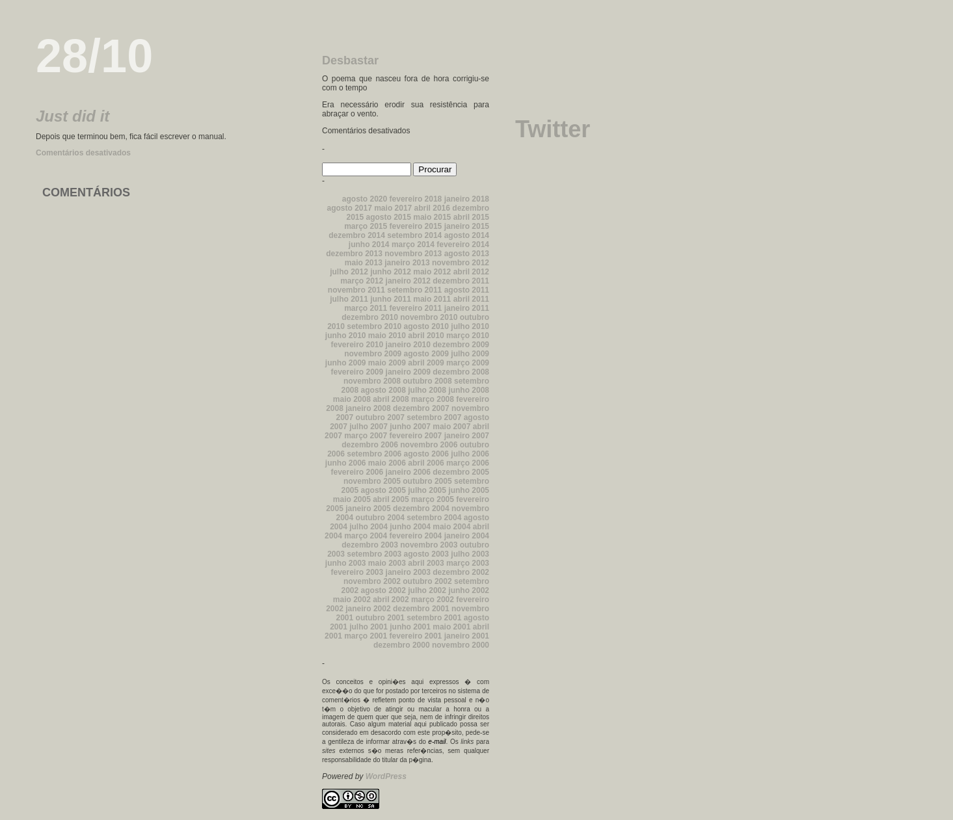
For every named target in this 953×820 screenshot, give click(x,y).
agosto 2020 (364, 199)
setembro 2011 (414, 290)
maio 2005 (352, 499)
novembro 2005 (372, 481)
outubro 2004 (380, 517)
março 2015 (365, 226)
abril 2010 (426, 335)
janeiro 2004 (466, 535)
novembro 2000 (460, 645)
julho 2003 (470, 554)
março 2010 (467, 335)
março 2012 (361, 280)
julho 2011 (349, 299)
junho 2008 (468, 390)
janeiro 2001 (466, 636)
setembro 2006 (374, 453)
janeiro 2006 (408, 472)
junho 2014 (369, 244)
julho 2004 (368, 526)
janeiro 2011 (466, 308)
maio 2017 (393, 208)
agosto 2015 (388, 217)
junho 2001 (410, 626)
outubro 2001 (380, 617)
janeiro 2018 (466, 199)
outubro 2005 (427, 481)
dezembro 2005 (461, 472)
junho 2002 (468, 590)
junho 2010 (345, 335)
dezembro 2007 (421, 408)
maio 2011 (432, 299)
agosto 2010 (426, 326)
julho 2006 (470, 453)
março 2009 (467, 362)
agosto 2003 (426, 554)
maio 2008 (352, 399)
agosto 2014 (466, 235)
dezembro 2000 (401, 645)
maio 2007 (451, 426)
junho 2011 (390, 299)
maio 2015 (432, 217)
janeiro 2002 (367, 608)
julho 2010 (470, 326)
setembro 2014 (414, 235)
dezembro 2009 (461, 344)
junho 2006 (345, 463)
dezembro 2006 (370, 444)
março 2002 (432, 599)
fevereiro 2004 (416, 535)
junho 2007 (410, 426)
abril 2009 (426, 362)
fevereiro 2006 (356, 472)
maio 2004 (451, 526)
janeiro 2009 (408, 372)
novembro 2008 (372, 381)
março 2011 (365, 308)
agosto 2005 (383, 490)
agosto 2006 (426, 453)
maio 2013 (364, 262)
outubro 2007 (380, 417)
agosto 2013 (466, 253)
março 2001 (365, 636)
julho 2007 (368, 426)
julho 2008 (427, 390)
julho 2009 (470, 353)
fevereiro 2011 (416, 308)
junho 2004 (410, 526)
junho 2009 (345, 362)
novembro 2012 (460, 262)
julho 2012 (349, 271)
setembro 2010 (374, 326)
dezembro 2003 (370, 544)
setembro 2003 (374, 554)
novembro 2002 (372, 581)
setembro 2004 (434, 517)
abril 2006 (426, 463)
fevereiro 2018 (416, 199)
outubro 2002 (427, 581)
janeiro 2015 (466, 226)
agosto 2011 (466, 290)
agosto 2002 (383, 590)
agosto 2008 (383, 390)
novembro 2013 (413, 253)
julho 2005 (427, 490)
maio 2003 (387, 563)
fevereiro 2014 (462, 244)
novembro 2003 (428, 544)
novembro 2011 (356, 290)
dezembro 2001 (421, 608)
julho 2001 (368, 626)
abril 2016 (432, 208)
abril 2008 (391, 399)
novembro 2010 (428, 317)
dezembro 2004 (421, 508)
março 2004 (365, 535)
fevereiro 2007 (416, 435)
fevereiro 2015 (416, 226)
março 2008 (432, 399)
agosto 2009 (426, 353)
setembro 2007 (434, 417)
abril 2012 (471, 271)
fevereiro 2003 (356, 572)
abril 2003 (426, 563)
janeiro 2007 (466, 435)
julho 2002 (427, 590)
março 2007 (365, 435)
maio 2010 (387, 335)
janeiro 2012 (408, 280)
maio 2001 (451, 626)
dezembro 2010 (370, 317)
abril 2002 (391, 599)
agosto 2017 (349, 208)
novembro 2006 (428, 444)
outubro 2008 (427, 381)
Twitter (552, 129)
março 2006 (467, 463)
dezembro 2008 (461, 372)
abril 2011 (471, 299)
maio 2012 (432, 271)
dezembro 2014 (357, 235)
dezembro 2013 (354, 253)
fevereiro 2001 (416, 636)
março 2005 (432, 499)
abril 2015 (471, 217)
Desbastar (350, 60)
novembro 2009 (372, 353)
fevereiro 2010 (356, 344)
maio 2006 (387, 463)
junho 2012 (390, 271)
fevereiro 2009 (356, 372)
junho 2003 (345, 563)
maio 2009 (387, 362)
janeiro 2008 (367, 408)
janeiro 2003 (408, 572)
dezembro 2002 (461, 572)
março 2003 (467, 563)
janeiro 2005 (367, 508)
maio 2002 (352, 599)
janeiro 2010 (408, 344)
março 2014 (413, 244)
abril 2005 (391, 499)
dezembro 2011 (461, 280)
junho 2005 (468, 490)
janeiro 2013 (406, 262)
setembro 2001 (434, 617)
